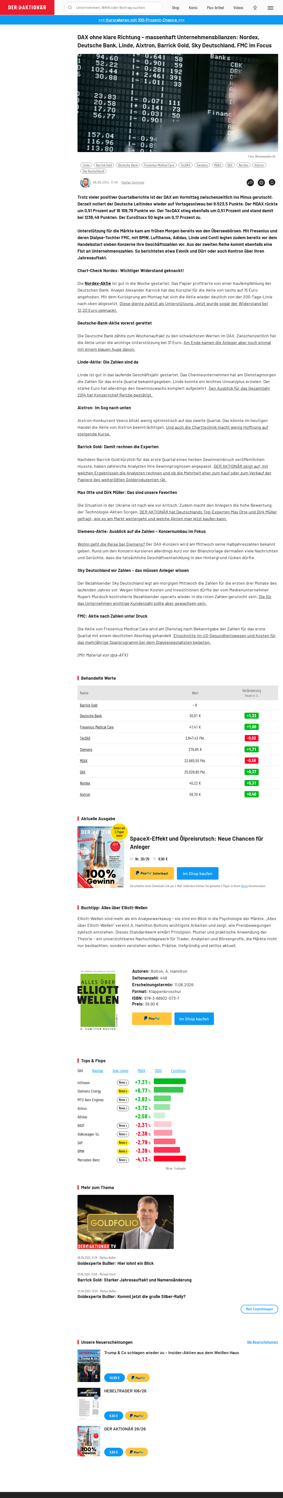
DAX (229, 165)
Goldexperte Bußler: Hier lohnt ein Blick (115, 1263)
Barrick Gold (104, 165)
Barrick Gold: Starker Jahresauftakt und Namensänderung (134, 1279)
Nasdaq (97, 1070)
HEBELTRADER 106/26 (125, 1390)
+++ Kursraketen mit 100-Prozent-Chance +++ (141, 19)
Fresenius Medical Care (159, 165)
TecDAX (185, 165)
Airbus (82, 1108)
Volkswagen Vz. (88, 1134)
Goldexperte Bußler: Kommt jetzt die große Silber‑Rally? (131, 1296)
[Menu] (270, 7)
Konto (244, 886)
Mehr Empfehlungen (259, 1308)
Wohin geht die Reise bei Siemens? (111, 544)
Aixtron (259, 165)
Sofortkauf (152, 873)
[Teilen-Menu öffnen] (250, 182)
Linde (86, 165)
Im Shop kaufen (197, 873)
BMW (80, 1151)
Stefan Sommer (133, 182)
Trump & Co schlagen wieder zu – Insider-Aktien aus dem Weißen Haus (171, 1352)
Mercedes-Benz (88, 1159)
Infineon (83, 1082)
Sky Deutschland (93, 171)
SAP (80, 1142)
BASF (80, 1125)
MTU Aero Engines (90, 1099)
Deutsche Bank (128, 165)
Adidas (82, 1116)
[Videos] (238, 7)
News (123, 1082)
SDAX (158, 1070)
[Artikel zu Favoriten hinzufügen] (272, 182)
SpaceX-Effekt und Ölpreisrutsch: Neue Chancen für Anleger (196, 842)
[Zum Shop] (175, 7)
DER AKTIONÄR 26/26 (125, 1428)
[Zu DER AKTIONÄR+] (215, 7)
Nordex (243, 165)
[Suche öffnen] (70, 7)
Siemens (202, 165)
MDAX (217, 165)
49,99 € (114, 1377)
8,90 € (113, 1452)
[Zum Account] (193, 7)
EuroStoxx (178, 1070)
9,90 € (113, 1415)
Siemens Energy (89, 1091)
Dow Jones (121, 1070)
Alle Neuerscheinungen (262, 1342)
